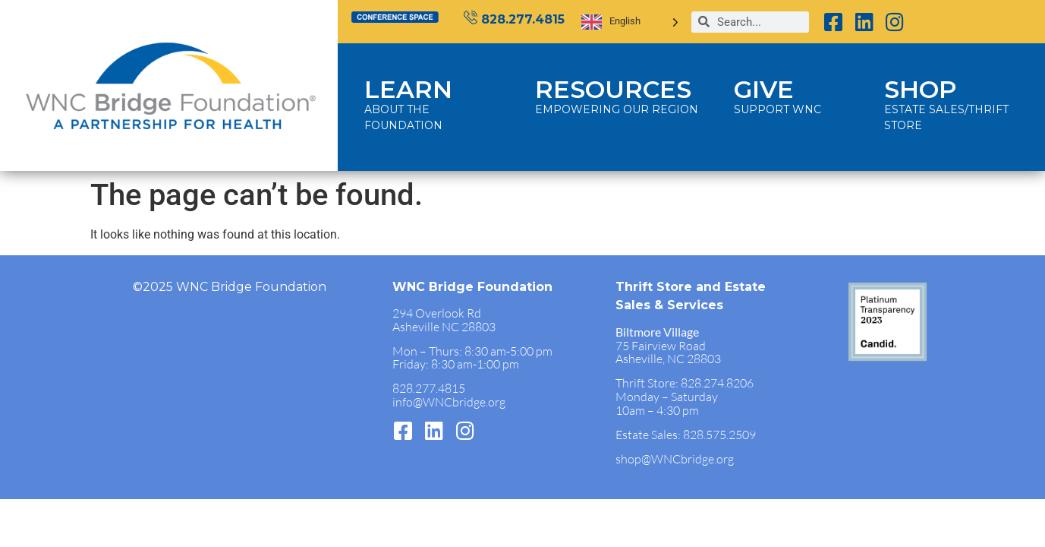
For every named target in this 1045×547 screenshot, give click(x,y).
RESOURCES (613, 89)
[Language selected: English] (630, 22)
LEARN (408, 89)
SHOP (920, 89)
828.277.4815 (523, 19)
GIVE (764, 89)
